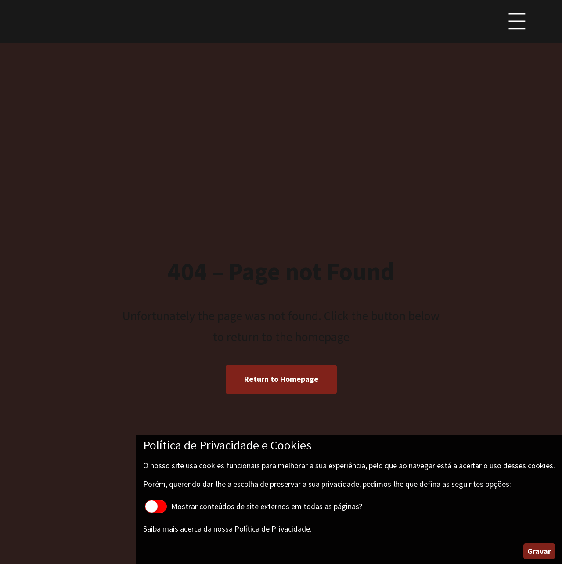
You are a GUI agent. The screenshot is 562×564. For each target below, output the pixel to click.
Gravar (539, 551)
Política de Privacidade (272, 529)
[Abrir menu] (517, 21)
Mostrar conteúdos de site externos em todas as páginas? (253, 506)
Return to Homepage (281, 379)
